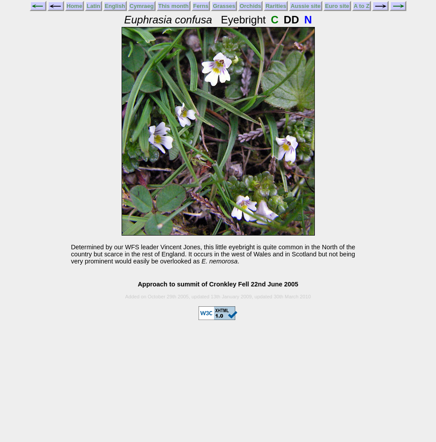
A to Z (362, 6)
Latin (93, 6)
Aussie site (306, 6)
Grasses (224, 6)
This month (173, 6)
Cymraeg (142, 6)
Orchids (250, 6)
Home (75, 6)
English (115, 6)
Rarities (275, 6)
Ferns (201, 6)
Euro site (337, 6)
